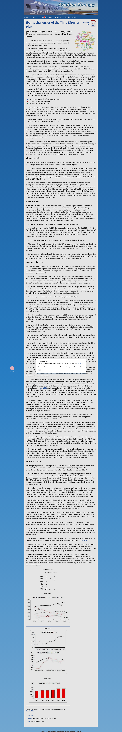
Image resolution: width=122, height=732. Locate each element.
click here (80, 363)
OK (39, 370)
